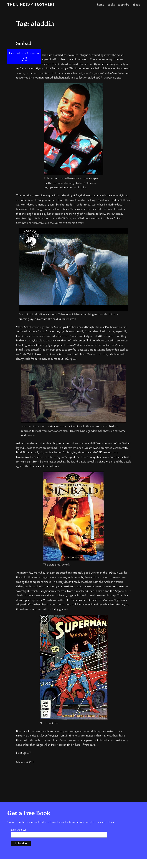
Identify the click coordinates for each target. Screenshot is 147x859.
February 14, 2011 (25, 762)
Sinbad (23, 43)
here (77, 744)
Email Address (18, 829)
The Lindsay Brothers (31, 4)
